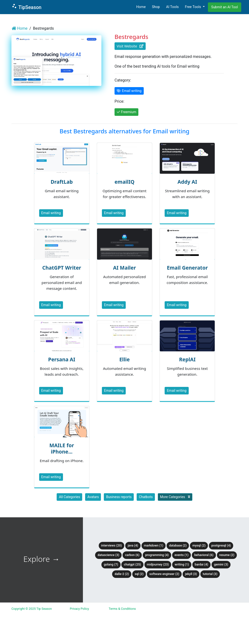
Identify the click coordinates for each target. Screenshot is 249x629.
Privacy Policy (79, 609)
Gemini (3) (221, 564)
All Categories (69, 497)
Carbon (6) (132, 555)
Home (141, 7)
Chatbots (146, 497)
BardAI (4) (201, 564)
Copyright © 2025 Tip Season (31, 609)
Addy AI (187, 181)
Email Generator (187, 267)
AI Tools (172, 7)
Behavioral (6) (203, 555)
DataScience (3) (108, 555)
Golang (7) (111, 564)
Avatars (93, 497)
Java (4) (133, 545)
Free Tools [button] (193, 7)
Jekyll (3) (191, 574)
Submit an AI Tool (224, 7)
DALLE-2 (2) (122, 574)
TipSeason (26, 6)
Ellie (124, 359)
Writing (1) (182, 564)
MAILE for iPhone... (61, 448)
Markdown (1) (153, 545)
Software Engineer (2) (164, 574)
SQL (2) (139, 574)
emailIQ (124, 181)
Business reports (119, 497)
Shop (156, 7)
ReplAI (187, 359)
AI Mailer (124, 267)
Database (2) (178, 545)
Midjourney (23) (158, 564)
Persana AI (61, 359)
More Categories (175, 497)
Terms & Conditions (122, 609)
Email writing (51, 213)
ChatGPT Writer (61, 267)
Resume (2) (226, 555)
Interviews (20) (111, 545)
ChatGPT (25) (132, 564)
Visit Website (130, 46)
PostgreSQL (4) (221, 545)
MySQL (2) (198, 545)
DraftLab (62, 181)
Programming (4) (157, 555)
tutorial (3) (210, 574)
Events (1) (181, 555)
